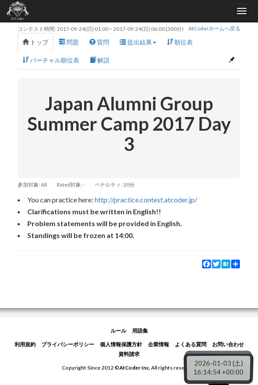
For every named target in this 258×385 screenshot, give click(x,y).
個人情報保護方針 (121, 344)
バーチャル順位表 (50, 60)
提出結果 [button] (138, 42)
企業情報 (158, 344)
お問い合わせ (228, 344)
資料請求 (129, 354)
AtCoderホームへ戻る (214, 28)
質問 (99, 42)
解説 (100, 60)
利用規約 (25, 344)
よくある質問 (190, 344)
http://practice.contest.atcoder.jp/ (146, 199)
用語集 (140, 330)
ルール (118, 330)
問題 (69, 42)
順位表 (180, 42)
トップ (35, 42)
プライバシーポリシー (67, 344)
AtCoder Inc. (134, 367)
